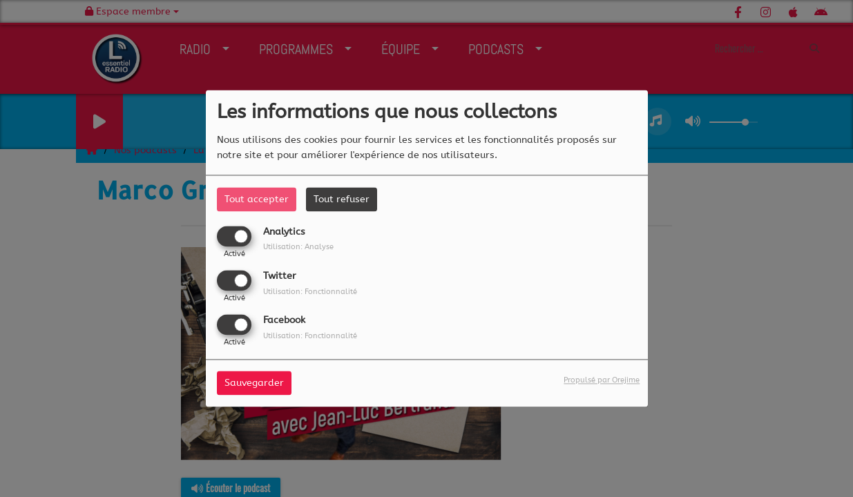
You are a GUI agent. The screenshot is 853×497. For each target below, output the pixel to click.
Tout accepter (256, 199)
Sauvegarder (254, 383)
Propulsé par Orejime (602, 380)
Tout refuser (342, 199)
